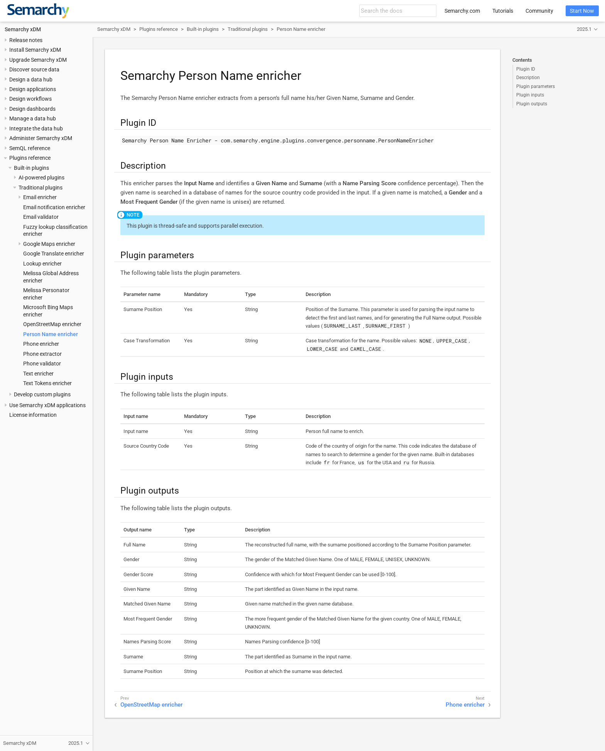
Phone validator (42, 363)
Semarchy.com (462, 11)
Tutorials (502, 11)
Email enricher (40, 197)
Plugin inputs (530, 95)
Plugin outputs (531, 104)
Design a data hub (30, 79)
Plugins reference (30, 158)
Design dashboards (32, 109)
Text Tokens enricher (47, 383)
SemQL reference (29, 148)
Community (539, 11)
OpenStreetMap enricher (52, 324)
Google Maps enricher (49, 244)
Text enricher (38, 373)
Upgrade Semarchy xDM (38, 60)
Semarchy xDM (23, 29)
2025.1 (584, 29)
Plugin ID (525, 69)
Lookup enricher (42, 263)
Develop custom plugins (42, 394)
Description (528, 77)
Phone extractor (42, 354)
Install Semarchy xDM (35, 50)
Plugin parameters (535, 86)
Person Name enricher (50, 334)
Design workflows (30, 99)
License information (33, 415)
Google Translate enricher (53, 253)
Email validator (41, 217)
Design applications (32, 89)
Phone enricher (41, 344)
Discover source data (34, 69)
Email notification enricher (54, 207)
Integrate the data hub (36, 128)
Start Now (582, 11)
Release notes (25, 40)
